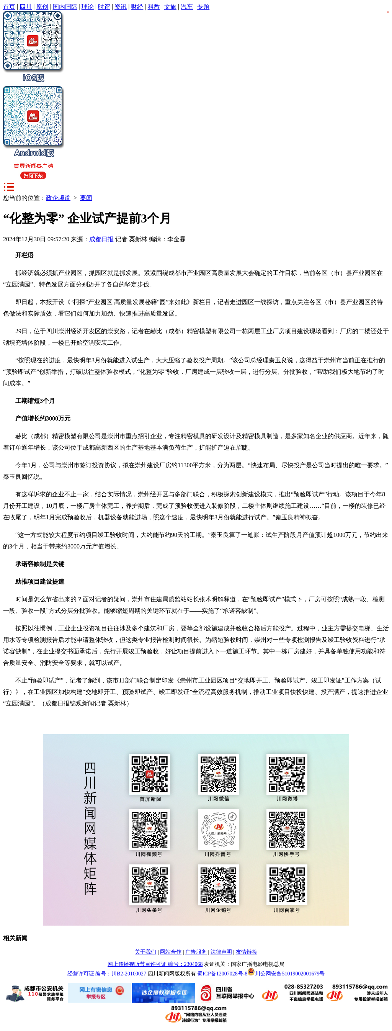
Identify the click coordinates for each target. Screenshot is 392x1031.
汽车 (187, 6)
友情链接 (246, 952)
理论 (88, 6)
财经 (137, 6)
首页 (9, 6)
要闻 (86, 198)
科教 (154, 6)
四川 (26, 6)
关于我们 (145, 952)
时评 (104, 6)
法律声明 (221, 952)
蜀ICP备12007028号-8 (222, 974)
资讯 (120, 6)
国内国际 (65, 6)
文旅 (170, 6)
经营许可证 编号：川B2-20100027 (107, 974)
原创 (42, 6)
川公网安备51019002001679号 (286, 974)
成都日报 (101, 239)
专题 (203, 6)
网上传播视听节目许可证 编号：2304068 (155, 964)
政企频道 (58, 198)
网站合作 (170, 952)
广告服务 (196, 952)
